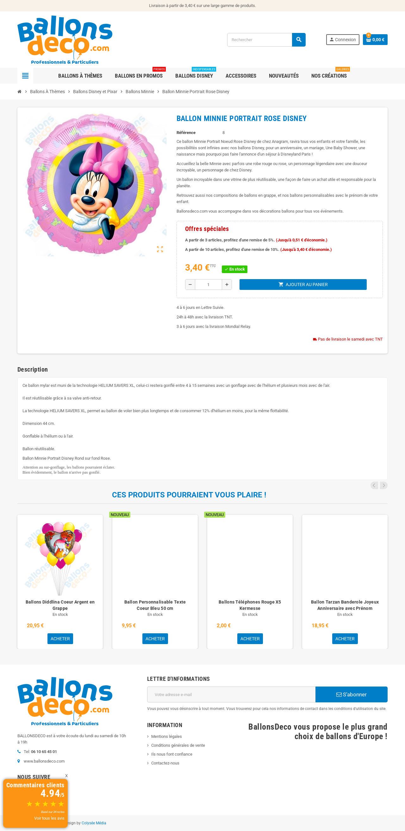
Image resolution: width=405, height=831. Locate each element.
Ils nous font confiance (171, 754)
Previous (375, 485)
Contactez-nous (165, 763)
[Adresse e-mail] (231, 694)
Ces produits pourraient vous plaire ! (189, 495)
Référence (186, 132)
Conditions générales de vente (178, 745)
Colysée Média (94, 823)
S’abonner (351, 694)
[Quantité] (208, 284)
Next (384, 485)
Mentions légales (166, 736)
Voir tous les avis (49, 818)
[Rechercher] (266, 40)
